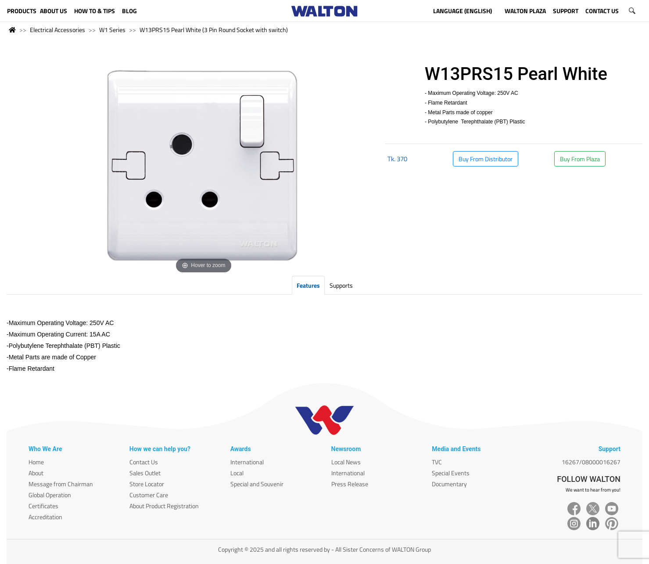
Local (237, 472)
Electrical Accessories (57, 29)
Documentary (449, 483)
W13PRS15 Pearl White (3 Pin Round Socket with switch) (214, 29)
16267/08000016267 (591, 461)
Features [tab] (308, 285)
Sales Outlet (145, 472)
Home (36, 461)
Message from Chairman (61, 483)
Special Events (451, 472)
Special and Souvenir (256, 483)
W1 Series (112, 29)
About (36, 472)
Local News (346, 461)
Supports (341, 285)
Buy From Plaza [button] (580, 158)
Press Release (349, 483)
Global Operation (50, 494)
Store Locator (146, 483)
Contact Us (143, 461)
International (247, 461)
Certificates (43, 505)
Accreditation (45, 516)
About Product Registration (164, 505)
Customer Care (148, 494)
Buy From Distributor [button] (486, 158)
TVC (437, 461)
